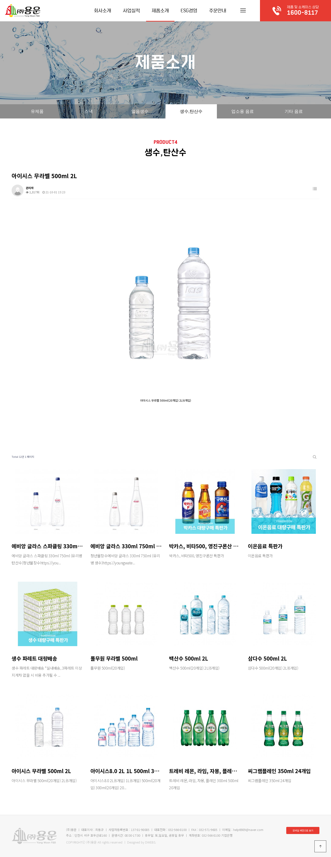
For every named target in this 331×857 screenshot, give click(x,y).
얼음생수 (139, 111)
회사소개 (102, 10)
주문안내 (217, 10)
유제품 (37, 111)
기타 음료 (294, 111)
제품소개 (160, 10)
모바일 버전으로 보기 (303, 830)
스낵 (88, 111)
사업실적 (131, 10)
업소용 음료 (242, 111)
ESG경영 (189, 10)
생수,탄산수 (191, 111)
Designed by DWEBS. (141, 842)
